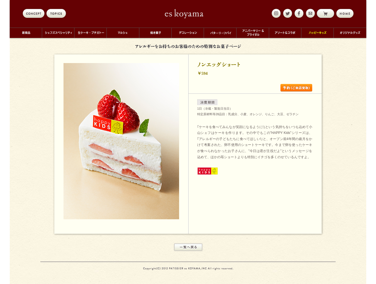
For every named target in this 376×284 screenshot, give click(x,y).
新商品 (26, 33)
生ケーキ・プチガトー (90, 33)
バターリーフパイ (220, 33)
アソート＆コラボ (285, 33)
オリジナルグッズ (350, 33)
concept (33, 13)
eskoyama (184, 13)
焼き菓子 (155, 33)
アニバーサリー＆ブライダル (252, 33)
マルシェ (122, 33)
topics (57, 13)
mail (309, 13)
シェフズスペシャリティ (58, 33)
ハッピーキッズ (317, 33)
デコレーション (187, 33)
